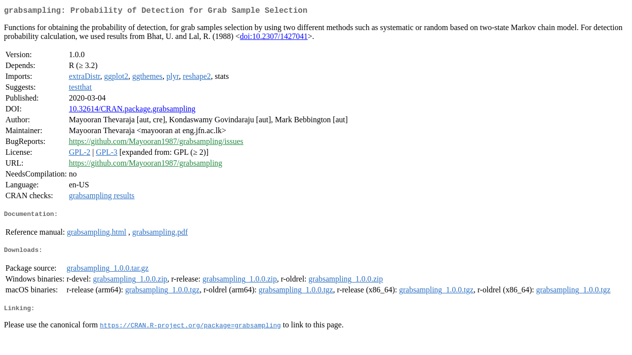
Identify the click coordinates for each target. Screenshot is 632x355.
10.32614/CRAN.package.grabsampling (132, 110)
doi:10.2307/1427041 (274, 38)
